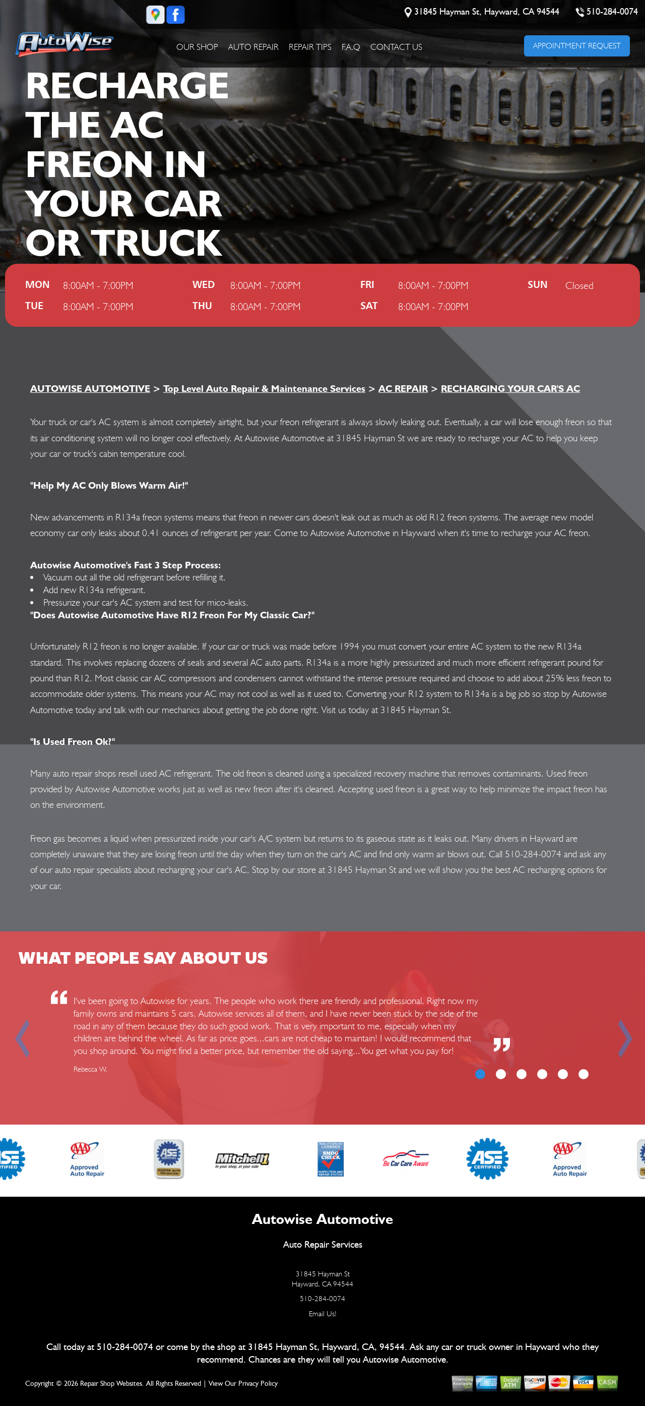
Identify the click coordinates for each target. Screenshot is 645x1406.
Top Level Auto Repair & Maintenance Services (264, 388)
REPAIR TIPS (310, 47)
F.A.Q (351, 47)
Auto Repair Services (322, 1245)
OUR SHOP (197, 47)
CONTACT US (396, 47)
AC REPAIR (403, 388)
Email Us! (323, 1313)
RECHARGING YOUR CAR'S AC (510, 388)
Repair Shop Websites (111, 1383)
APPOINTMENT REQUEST (577, 45)
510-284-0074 (612, 12)
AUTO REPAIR (253, 47)
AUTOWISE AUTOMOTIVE (90, 388)
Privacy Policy (258, 1383)
